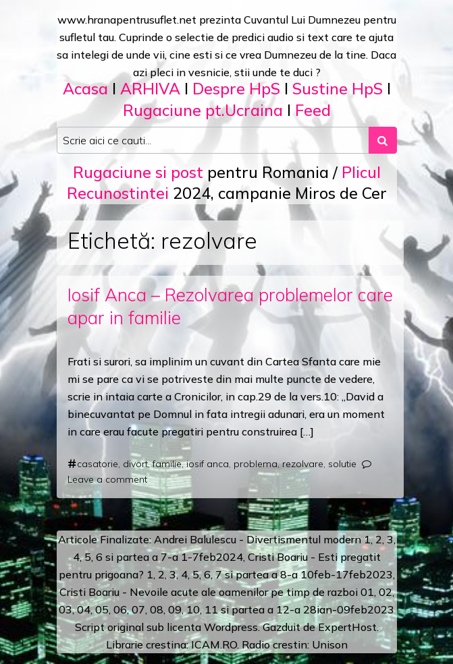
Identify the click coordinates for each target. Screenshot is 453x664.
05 (102, 609)
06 (120, 609)
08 (156, 609)
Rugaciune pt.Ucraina (203, 110)
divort (135, 464)
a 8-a (284, 574)
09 (175, 609)
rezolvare (302, 464)
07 (138, 609)
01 (367, 592)
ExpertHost (347, 627)
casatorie (97, 464)
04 (83, 609)
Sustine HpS (337, 88)
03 (65, 609)
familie (167, 464)
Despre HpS (236, 88)
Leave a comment (107, 479)
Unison (330, 644)
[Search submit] (383, 140)
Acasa (85, 88)
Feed (313, 110)
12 (283, 609)
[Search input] (213, 140)
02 (385, 592)
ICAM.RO (214, 644)
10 (193, 609)
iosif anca (207, 464)
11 (211, 609)
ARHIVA (150, 88)
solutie (342, 464)
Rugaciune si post (138, 172)
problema (255, 464)
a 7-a (165, 557)
